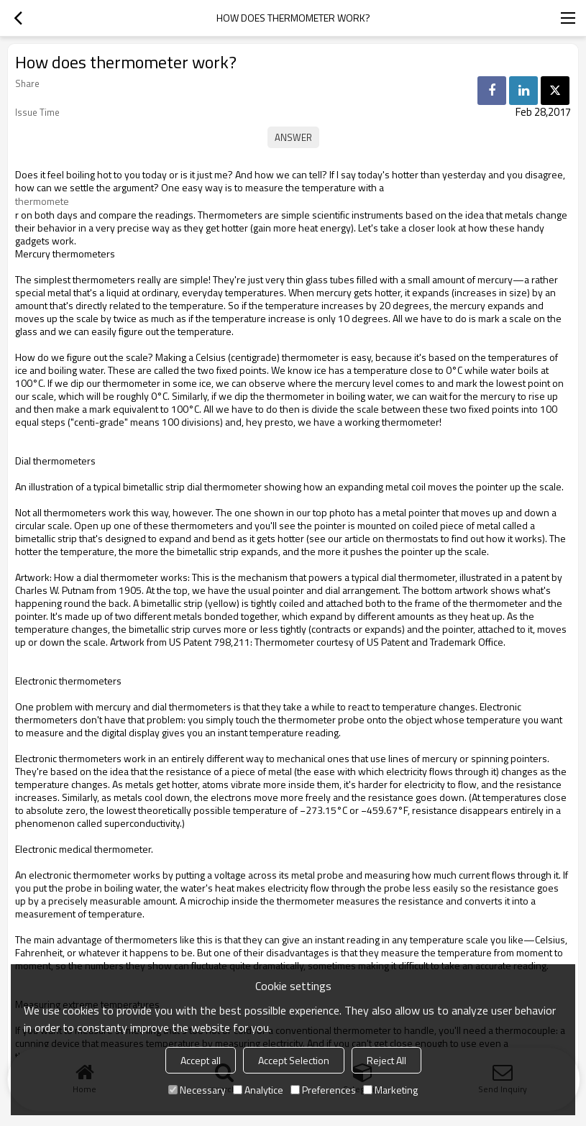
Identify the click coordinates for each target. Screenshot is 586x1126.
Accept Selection (293, 1060)
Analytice (258, 1089)
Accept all (200, 1060)
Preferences (323, 1089)
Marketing (390, 1089)
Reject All (386, 1060)
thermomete (42, 201)
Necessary (197, 1089)
